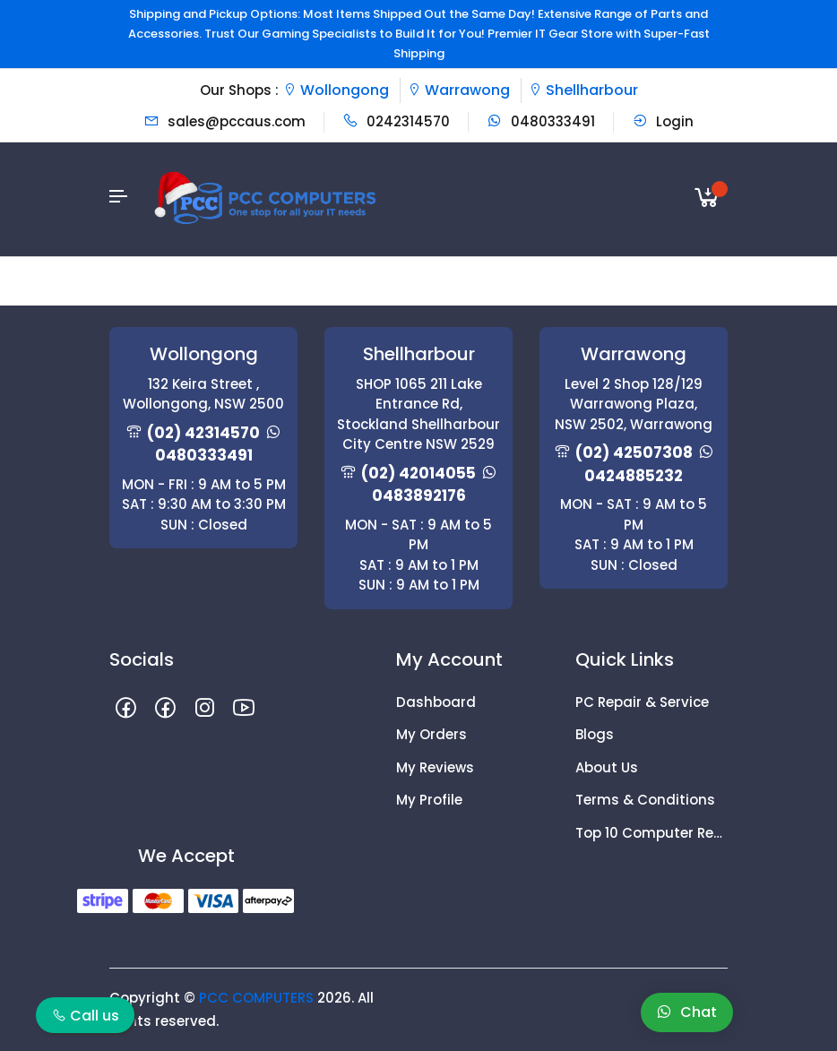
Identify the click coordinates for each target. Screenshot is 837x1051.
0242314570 (396, 121)
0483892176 (419, 495)
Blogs (594, 734)
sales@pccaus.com (224, 121)
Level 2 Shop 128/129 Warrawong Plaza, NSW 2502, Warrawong (633, 404)
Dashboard (436, 702)
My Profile (429, 799)
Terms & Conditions (645, 799)
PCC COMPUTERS (256, 997)
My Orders (431, 734)
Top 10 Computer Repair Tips (651, 832)
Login (663, 121)
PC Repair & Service (642, 702)
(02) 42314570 (203, 433)
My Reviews (435, 767)
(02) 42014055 (418, 473)
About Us (606, 767)
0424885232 (633, 476)
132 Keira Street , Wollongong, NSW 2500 (203, 394)
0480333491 (541, 121)
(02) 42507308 (634, 452)
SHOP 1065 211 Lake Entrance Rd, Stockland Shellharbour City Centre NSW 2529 (418, 414)
